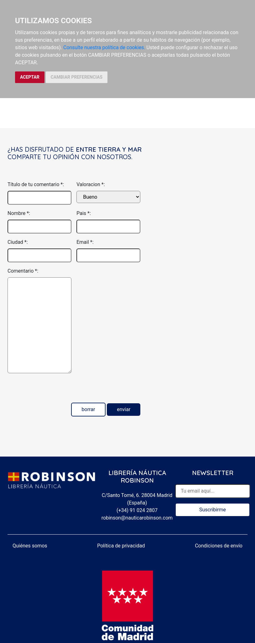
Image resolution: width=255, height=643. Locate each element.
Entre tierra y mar (109, 149)
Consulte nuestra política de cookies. (104, 47)
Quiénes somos (30, 546)
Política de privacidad (121, 546)
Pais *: (83, 213)
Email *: (84, 242)
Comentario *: (23, 271)
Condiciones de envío (218, 546)
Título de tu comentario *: (36, 184)
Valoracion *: (90, 184)
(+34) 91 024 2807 (137, 510)
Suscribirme (212, 510)
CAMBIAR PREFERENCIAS (76, 77)
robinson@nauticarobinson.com (137, 518)
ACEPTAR (29, 77)
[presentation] (55, 390)
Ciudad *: (18, 242)
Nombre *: (19, 213)
